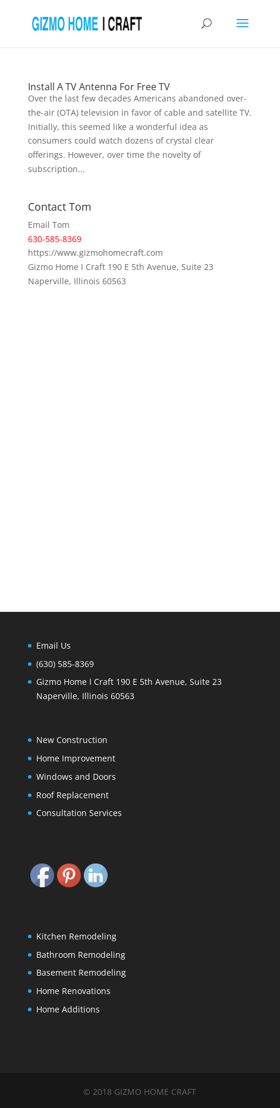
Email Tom (49, 224)
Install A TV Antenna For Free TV (99, 86)
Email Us (53, 645)
